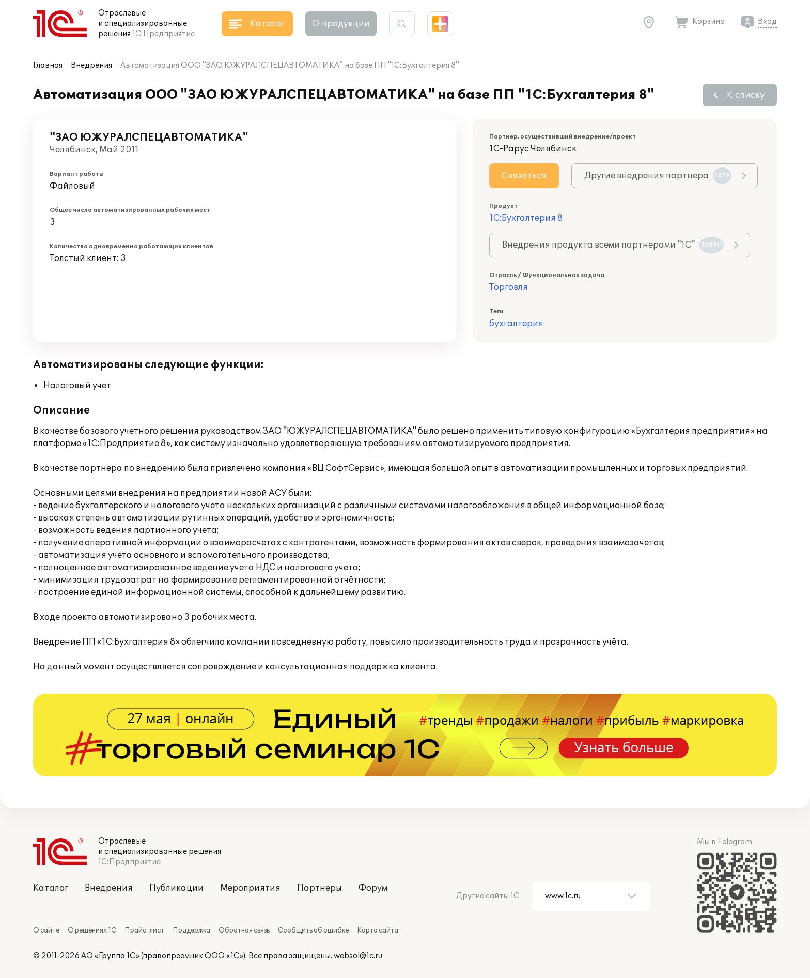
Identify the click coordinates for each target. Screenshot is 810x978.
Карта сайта (377, 930)
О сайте (46, 930)
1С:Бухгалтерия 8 (526, 218)
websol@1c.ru (358, 956)
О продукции (341, 24)
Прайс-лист (144, 930)
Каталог (50, 888)
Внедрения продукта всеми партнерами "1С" (613, 245)
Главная (48, 65)
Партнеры (319, 888)
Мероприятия (250, 888)
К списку (746, 95)
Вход (767, 21)
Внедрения (91, 65)
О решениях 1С (92, 930)
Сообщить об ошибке (313, 930)
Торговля (508, 287)
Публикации (176, 888)
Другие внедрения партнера (657, 175)
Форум (373, 888)
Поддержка (191, 930)
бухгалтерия (516, 323)
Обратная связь (244, 930)
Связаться (524, 176)
